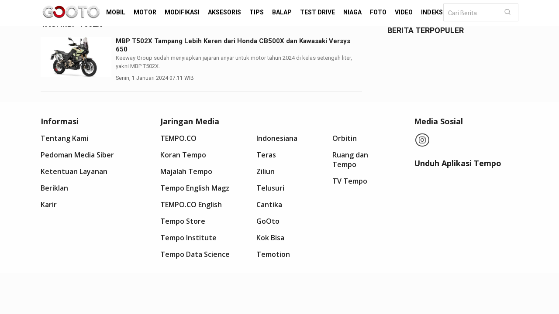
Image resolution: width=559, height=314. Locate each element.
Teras (266, 155)
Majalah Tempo (186, 171)
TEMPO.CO (178, 138)
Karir (49, 204)
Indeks (432, 12)
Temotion (273, 254)
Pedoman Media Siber (77, 155)
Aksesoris (224, 12)
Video (404, 12)
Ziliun (265, 171)
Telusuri (270, 188)
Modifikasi (182, 12)
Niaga (352, 12)
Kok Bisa (270, 237)
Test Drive (317, 12)
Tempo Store (182, 221)
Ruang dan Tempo (350, 159)
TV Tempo (349, 181)
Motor (145, 12)
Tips (256, 12)
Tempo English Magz (194, 188)
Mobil (115, 12)
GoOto (268, 221)
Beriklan (54, 188)
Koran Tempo (183, 155)
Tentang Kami (64, 138)
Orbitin (344, 138)
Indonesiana (276, 138)
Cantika (269, 204)
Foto (378, 12)
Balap (282, 12)
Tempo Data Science (195, 254)
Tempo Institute (188, 237)
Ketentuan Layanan (74, 171)
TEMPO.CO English (191, 204)
